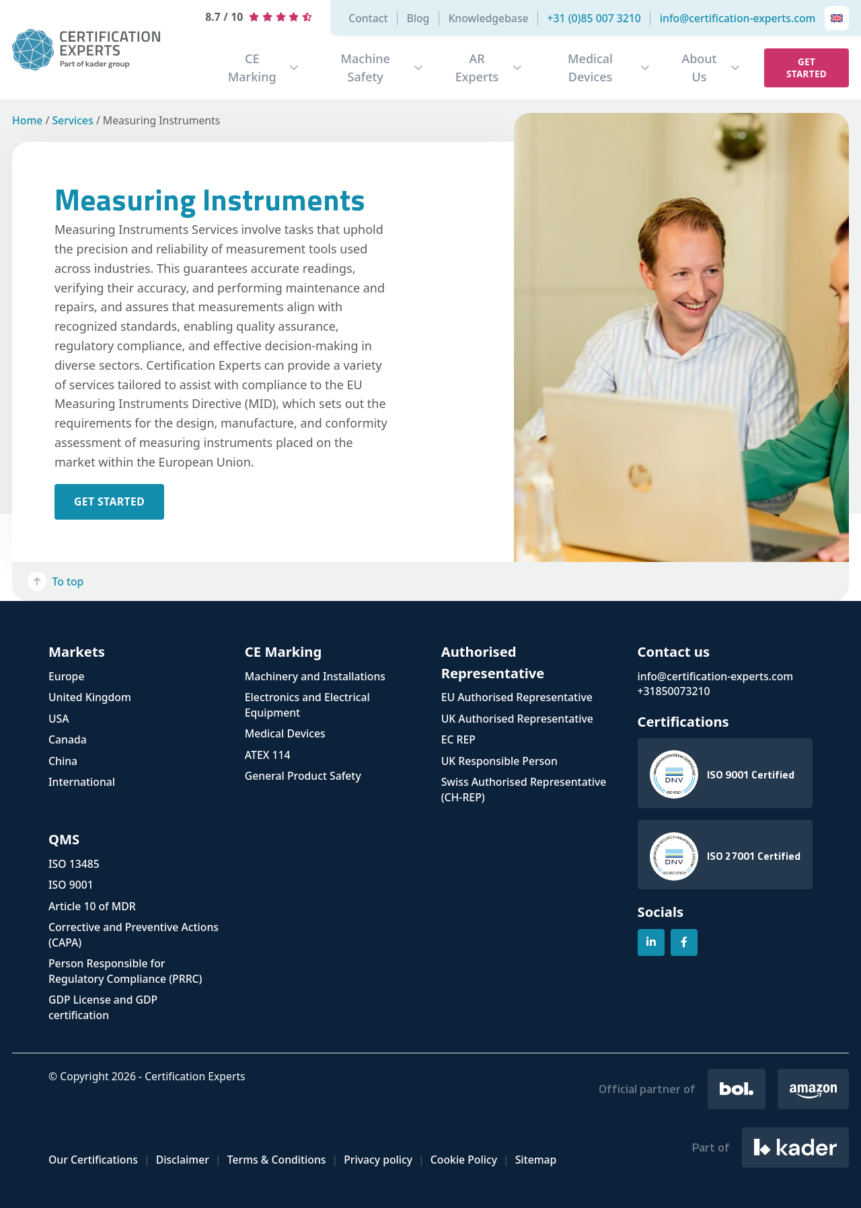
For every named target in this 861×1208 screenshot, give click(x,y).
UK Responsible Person (499, 761)
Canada (67, 739)
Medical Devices (590, 67)
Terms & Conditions (276, 1159)
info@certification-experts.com (738, 18)
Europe (66, 676)
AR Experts (477, 67)
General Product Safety (303, 775)
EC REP (458, 739)
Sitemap (536, 1159)
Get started (806, 68)
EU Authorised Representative (517, 697)
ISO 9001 (70, 884)
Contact (367, 18)
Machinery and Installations (315, 676)
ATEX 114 (268, 755)
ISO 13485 (74, 863)
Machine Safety (364, 67)
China (62, 761)
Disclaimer (182, 1159)
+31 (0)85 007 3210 (594, 18)
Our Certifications (93, 1159)
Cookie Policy (463, 1159)
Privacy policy (378, 1159)
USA (58, 718)
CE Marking (252, 67)
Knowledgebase (488, 18)
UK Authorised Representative (517, 718)
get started (109, 501)
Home (27, 120)
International (81, 781)
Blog (417, 18)
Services (72, 120)
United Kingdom (89, 697)
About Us (698, 67)
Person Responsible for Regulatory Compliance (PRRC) (125, 971)
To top (56, 581)
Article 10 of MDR (92, 906)
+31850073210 (674, 691)
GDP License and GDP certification (102, 1007)
